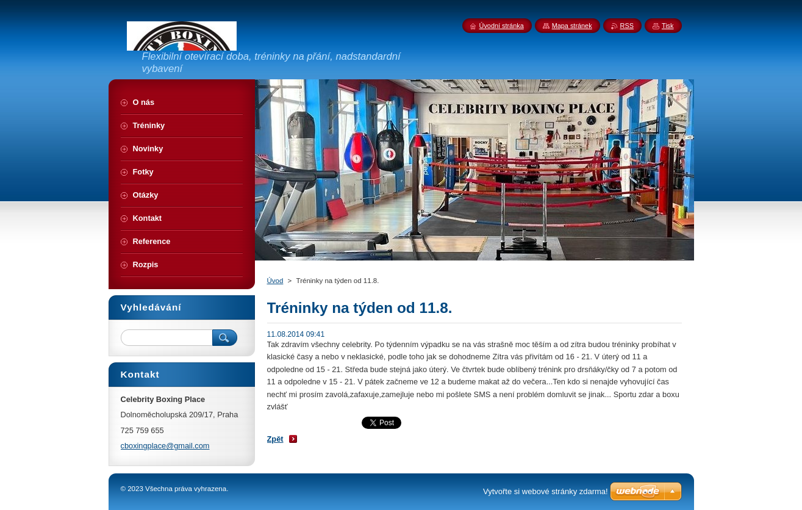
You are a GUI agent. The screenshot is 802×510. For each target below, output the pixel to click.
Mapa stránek (572, 25)
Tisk (668, 25)
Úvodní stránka (501, 25)
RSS (627, 25)
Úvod (275, 280)
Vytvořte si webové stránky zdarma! (545, 491)
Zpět (275, 439)
